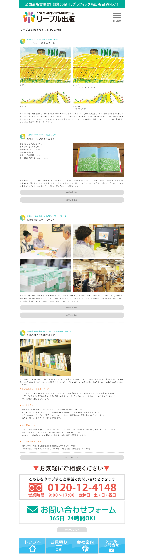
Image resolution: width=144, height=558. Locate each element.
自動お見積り (72, 192)
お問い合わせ (72, 200)
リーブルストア (72, 457)
